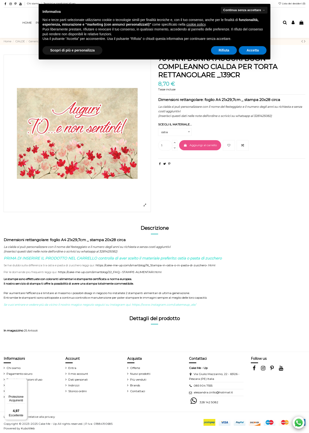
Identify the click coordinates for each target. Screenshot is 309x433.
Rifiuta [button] (224, 50)
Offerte (135, 368)
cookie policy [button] (195, 24)
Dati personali (78, 379)
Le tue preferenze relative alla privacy (29, 417)
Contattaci (137, 391)
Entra (72, 368)
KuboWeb (28, 428)
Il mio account (78, 373)
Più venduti (138, 379)
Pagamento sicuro (19, 373)
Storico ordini (77, 391)
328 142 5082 (209, 402)
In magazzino (13, 330)
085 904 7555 (203, 385)
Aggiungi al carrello (200, 145)
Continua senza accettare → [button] (244, 10)
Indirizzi (73, 385)
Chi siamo (33, 3)
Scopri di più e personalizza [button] (72, 50)
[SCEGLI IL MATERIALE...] (175, 132)
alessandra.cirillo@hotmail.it (213, 392)
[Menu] (24, 382)
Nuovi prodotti (140, 373)
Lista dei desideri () (291, 3)
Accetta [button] (252, 50)
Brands (135, 385)
